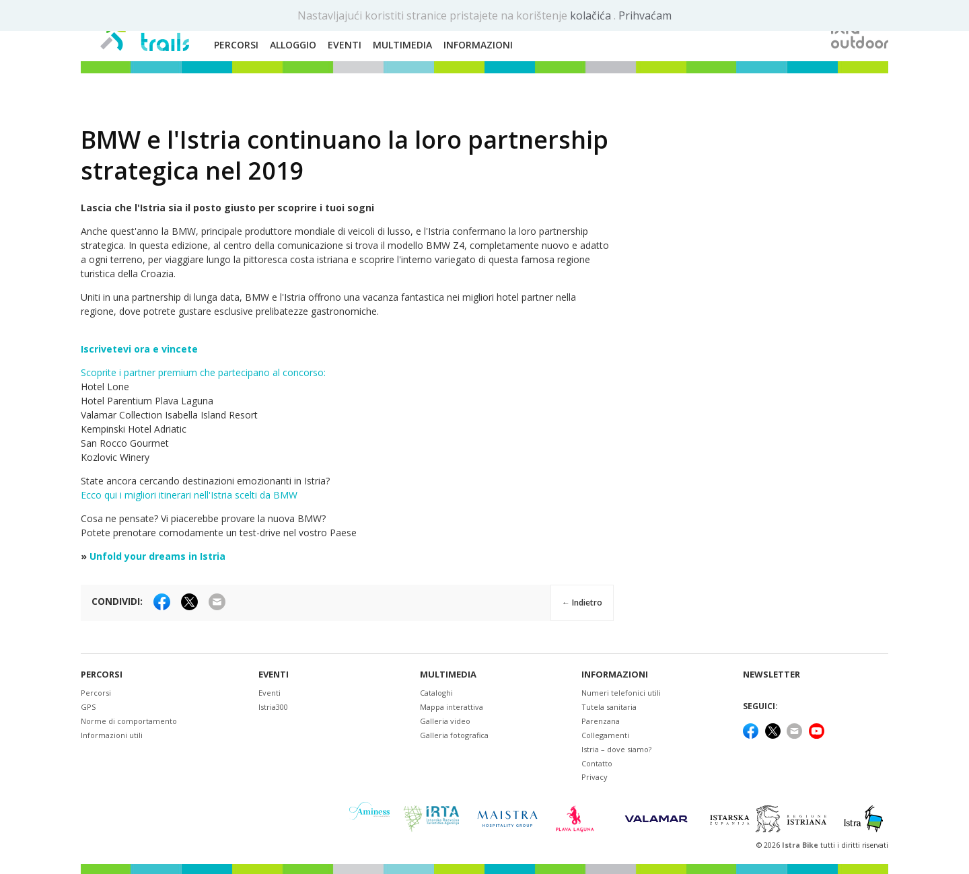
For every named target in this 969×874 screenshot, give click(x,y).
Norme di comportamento (129, 721)
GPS (88, 707)
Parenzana (600, 721)
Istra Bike (801, 845)
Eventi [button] (344, 44)
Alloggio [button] (293, 44)
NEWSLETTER (771, 674)
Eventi (273, 674)
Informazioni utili (112, 735)
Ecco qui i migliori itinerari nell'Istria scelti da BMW (189, 494)
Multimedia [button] (402, 44)
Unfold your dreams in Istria (157, 556)
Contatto (596, 763)
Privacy (594, 777)
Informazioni (614, 674)
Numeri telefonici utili (621, 693)
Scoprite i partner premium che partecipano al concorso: (203, 372)
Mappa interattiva (451, 707)
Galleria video (445, 721)
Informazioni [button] (478, 44)
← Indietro (582, 602)
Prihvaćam (645, 15)
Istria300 (273, 707)
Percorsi (101, 674)
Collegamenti (605, 735)
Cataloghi (436, 693)
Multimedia (448, 674)
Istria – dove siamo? (616, 749)
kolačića (592, 15)
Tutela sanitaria (609, 707)
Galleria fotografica (454, 735)
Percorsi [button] (236, 44)
